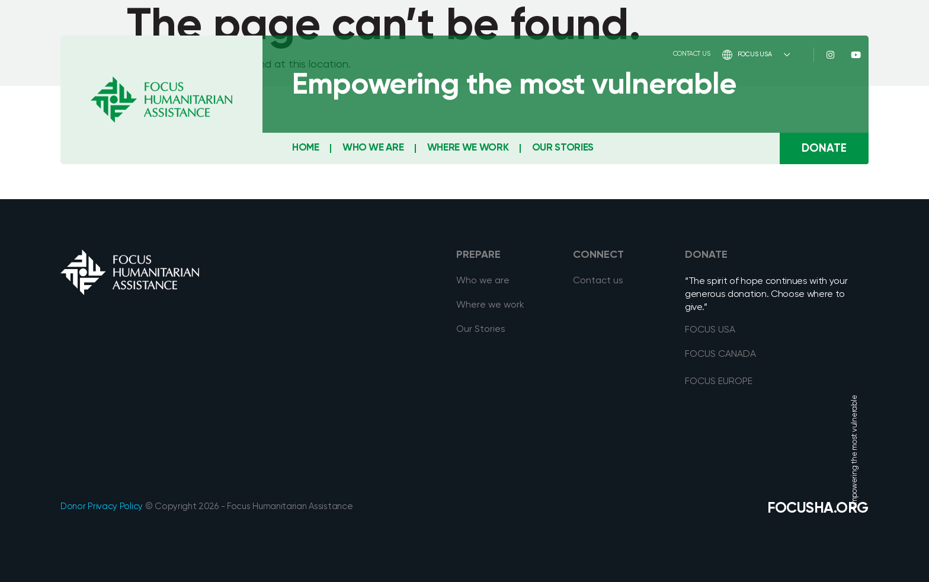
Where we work (490, 305)
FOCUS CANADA (720, 354)
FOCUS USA (756, 55)
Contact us (598, 281)
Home (305, 148)
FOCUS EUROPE (718, 381)
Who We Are (373, 148)
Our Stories (563, 148)
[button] (824, 148)
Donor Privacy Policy (101, 506)
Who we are (483, 281)
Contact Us (691, 53)
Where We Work (468, 148)
